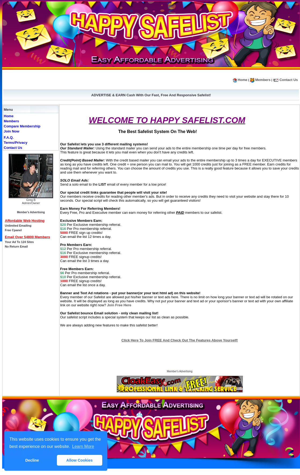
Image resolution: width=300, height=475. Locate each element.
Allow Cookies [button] (79, 460)
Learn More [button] (83, 446)
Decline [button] (32, 460)
